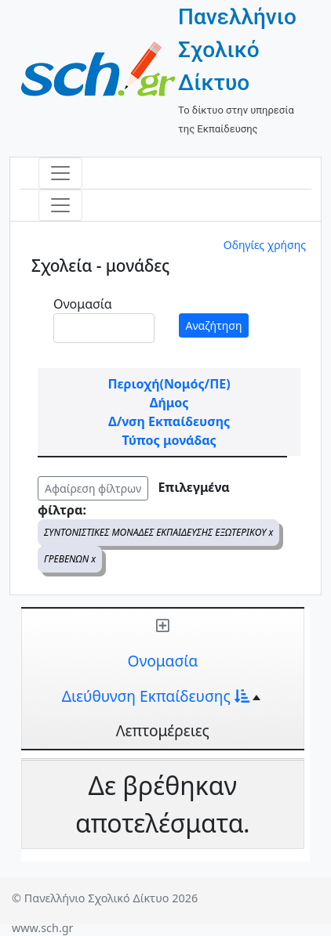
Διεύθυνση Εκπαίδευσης (155, 696)
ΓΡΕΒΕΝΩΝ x (70, 559)
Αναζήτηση (214, 325)
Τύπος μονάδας (169, 440)
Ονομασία (82, 304)
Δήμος (169, 402)
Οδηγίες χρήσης (265, 244)
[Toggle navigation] (60, 173)
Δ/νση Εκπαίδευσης (169, 421)
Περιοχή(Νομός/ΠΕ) (168, 383)
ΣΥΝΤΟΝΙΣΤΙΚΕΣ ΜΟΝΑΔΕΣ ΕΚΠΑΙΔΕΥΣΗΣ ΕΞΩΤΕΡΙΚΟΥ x (158, 532)
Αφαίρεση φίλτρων (93, 488)
